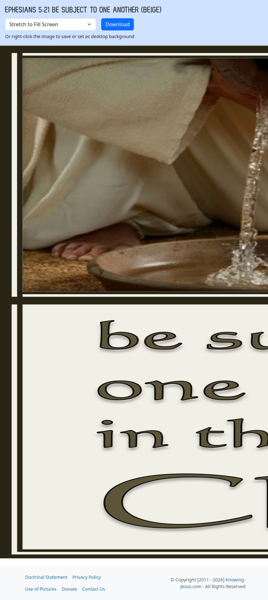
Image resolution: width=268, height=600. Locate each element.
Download (117, 24)
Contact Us (93, 589)
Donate (69, 589)
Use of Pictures (41, 589)
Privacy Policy (86, 577)
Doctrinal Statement (46, 577)
